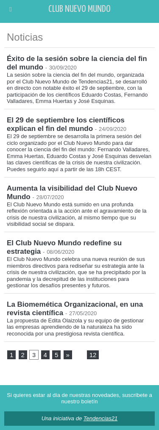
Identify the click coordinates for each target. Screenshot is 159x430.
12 (93, 354)
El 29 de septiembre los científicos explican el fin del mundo (66, 124)
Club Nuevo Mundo (79, 9)
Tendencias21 (100, 418)
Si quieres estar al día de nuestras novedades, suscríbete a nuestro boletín (79, 398)
